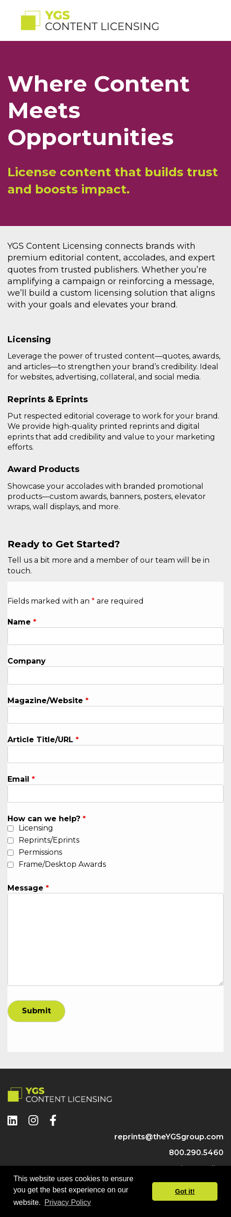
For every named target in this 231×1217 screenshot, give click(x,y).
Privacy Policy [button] (67, 1202)
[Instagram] (33, 1120)
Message (28, 888)
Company (26, 661)
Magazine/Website (48, 700)
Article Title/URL (43, 739)
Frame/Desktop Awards (62, 864)
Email (21, 779)
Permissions (40, 852)
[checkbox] (10, 828)
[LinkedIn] (12, 1120)
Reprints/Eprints (49, 840)
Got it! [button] (185, 1191)
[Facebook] (52, 1120)
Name (21, 622)
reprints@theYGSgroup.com (169, 1136)
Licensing (36, 828)
